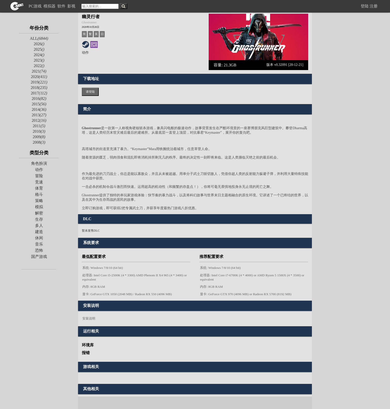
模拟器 (50, 6)
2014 (39, 109)
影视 (71, 6)
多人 (39, 225)
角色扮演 (39, 163)
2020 (39, 77)
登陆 (365, 6)
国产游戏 (39, 256)
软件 (61, 6)
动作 (39, 169)
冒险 (39, 176)
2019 (39, 82)
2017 (39, 93)
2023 (39, 60)
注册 (374, 6)
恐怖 (39, 250)
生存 (39, 219)
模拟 (39, 207)
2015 (39, 104)
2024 (39, 55)
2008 (39, 142)
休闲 (39, 238)
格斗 (39, 194)
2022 (39, 66)
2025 (39, 49)
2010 (39, 131)
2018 (39, 87)
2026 (39, 44)
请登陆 (90, 91)
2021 (39, 71)
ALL (39, 38)
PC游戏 (36, 6)
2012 (39, 120)
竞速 (39, 182)
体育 (39, 188)
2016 (39, 98)
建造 (39, 232)
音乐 (39, 244)
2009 (39, 137)
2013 (39, 115)
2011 (39, 126)
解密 (39, 213)
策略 (39, 201)
